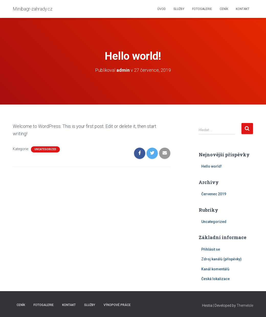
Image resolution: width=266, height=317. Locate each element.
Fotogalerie (202, 9)
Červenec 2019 (213, 194)
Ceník (224, 9)
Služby (178, 9)
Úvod (161, 9)
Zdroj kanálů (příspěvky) (221, 259)
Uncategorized (45, 149)
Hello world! (211, 166)
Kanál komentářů (215, 269)
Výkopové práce (117, 305)
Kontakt (242, 9)
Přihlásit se (210, 249)
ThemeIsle (245, 305)
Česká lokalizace (215, 279)
